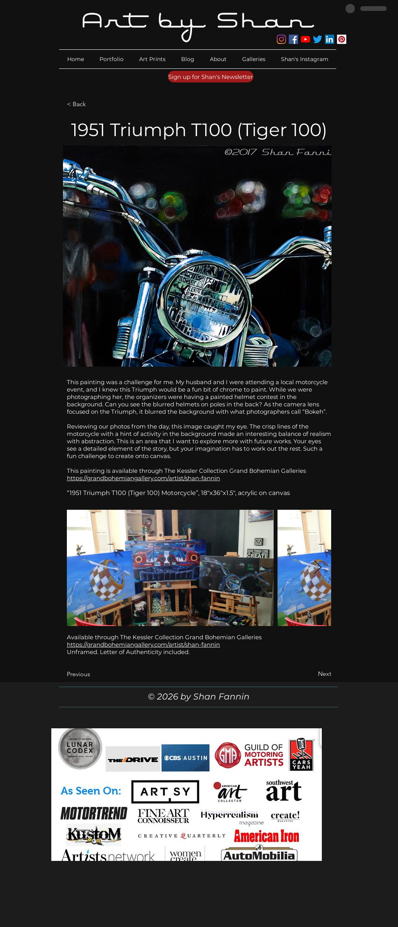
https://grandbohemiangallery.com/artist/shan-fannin (143, 478)
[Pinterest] (341, 39)
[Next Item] (317, 567)
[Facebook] (293, 39)
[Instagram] (281, 39)
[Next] (311, 674)
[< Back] (92, 104)
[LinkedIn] (329, 39)
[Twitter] (317, 39)
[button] (218, 59)
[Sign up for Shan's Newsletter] (210, 76)
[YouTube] (305, 39)
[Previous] (92, 674)
